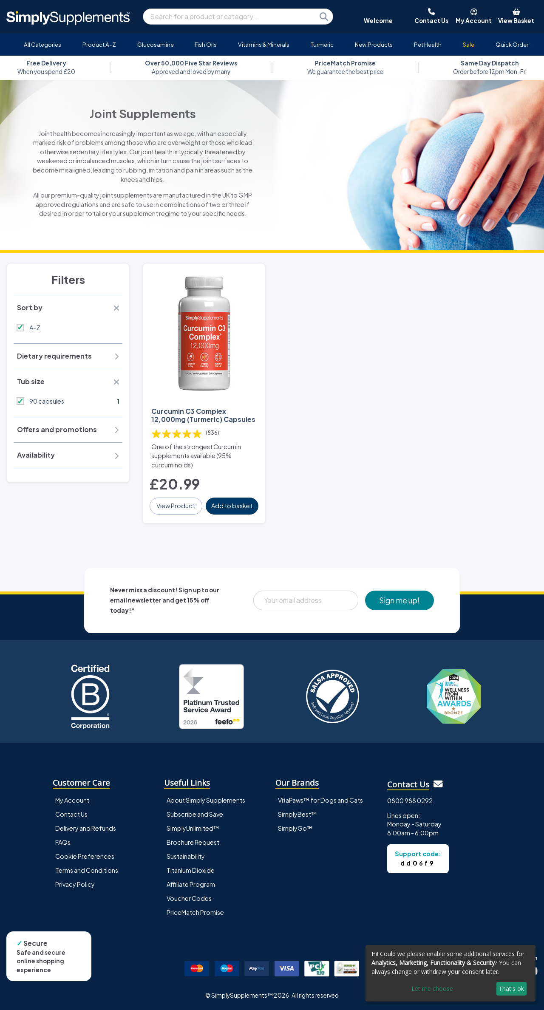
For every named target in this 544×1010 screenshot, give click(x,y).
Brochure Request (193, 842)
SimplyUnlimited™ (193, 828)
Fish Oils (206, 44)
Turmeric (322, 44)
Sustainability (186, 856)
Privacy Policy (75, 884)
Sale (468, 44)
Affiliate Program (191, 884)
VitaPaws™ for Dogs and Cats (320, 800)
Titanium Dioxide (191, 870)
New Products (374, 44)
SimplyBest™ (297, 814)
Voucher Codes (189, 898)
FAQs (63, 842)
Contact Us (71, 814)
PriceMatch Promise (195, 912)
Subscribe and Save (195, 814)
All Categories (42, 44)
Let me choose (432, 989)
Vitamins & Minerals (263, 44)
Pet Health (428, 44)
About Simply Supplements (206, 800)
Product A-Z (99, 44)
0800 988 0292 (410, 800)
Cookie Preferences (84, 856)
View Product (175, 505)
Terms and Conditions (86, 870)
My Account (72, 800)
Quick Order (512, 44)
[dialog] (451, 973)
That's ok (511, 989)
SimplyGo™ (295, 828)
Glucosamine (155, 44)
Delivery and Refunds (85, 828)
